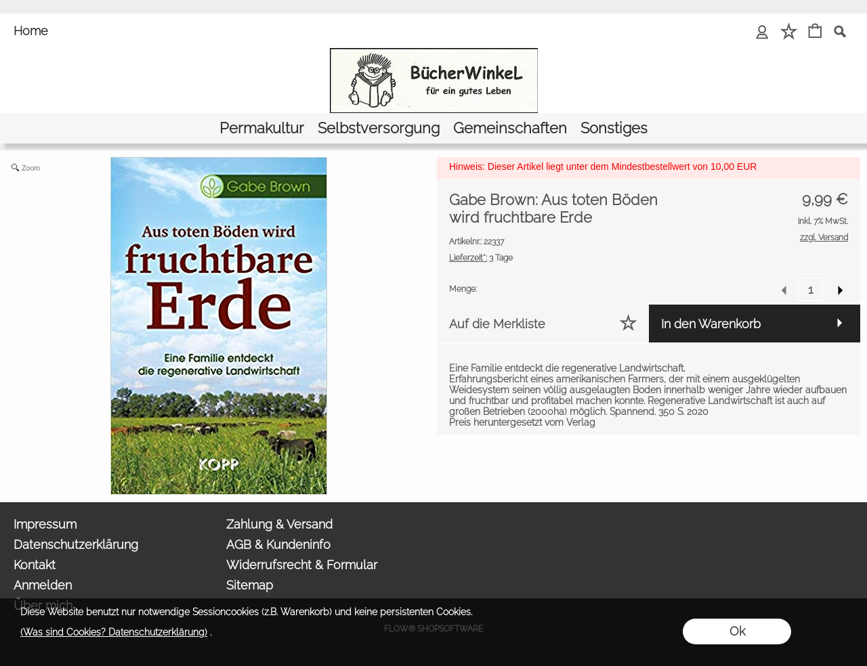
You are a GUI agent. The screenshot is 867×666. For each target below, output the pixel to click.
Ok (737, 631)
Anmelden (43, 585)
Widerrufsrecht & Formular (301, 565)
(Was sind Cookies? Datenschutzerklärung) (113, 632)
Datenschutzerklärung (76, 544)
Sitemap (249, 585)
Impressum (45, 524)
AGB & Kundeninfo (278, 544)
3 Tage (481, 258)
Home (31, 31)
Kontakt (35, 565)
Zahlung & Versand (279, 524)
